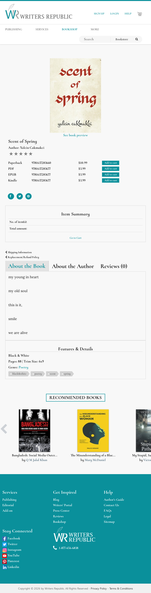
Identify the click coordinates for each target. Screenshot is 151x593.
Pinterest (10, 561)
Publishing (9, 500)
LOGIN (114, 13)
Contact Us (111, 505)
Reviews (58, 516)
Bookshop (59, 522)
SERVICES (42, 29)
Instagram (11, 550)
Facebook (11, 538)
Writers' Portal (62, 505)
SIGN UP (99, 13)
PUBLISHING (13, 29)
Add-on (7, 511)
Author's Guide (114, 500)
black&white (19, 373)
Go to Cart (76, 238)
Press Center (61, 511)
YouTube (11, 555)
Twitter (9, 544)
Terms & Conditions (121, 588)
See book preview (75, 135)
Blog (56, 500)
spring (67, 373)
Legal (107, 516)
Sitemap (109, 522)
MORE (95, 29)
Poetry (23, 367)
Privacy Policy (99, 588)
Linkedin (10, 567)
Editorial (8, 505)
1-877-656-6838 (65, 547)
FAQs (108, 511)
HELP (128, 13)
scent (53, 373)
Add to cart (110, 162)
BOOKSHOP (69, 29)
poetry (38, 373)
